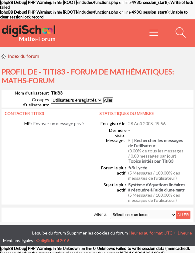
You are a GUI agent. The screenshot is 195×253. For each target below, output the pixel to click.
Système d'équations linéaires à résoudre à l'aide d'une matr (156, 187)
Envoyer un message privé (58, 123)
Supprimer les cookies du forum (97, 232)
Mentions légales (18, 240)
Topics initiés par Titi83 (150, 161)
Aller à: (101, 214)
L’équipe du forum (49, 232)
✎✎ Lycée (137, 167)
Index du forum (23, 56)
